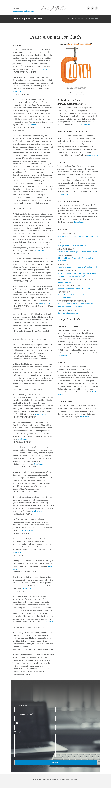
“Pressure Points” (64, 282)
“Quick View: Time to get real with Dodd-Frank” (77, 252)
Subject (35, 726)
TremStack (73, 779)
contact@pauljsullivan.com (23, 11)
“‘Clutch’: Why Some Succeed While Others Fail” (77, 267)
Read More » (41, 69)
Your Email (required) (35, 717)
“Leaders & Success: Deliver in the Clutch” (75, 289)
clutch (74, 18)
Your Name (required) (35, 708)
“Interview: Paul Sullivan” (67, 313)
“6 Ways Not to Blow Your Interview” (72, 246)
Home (67, 18)
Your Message (35, 733)
